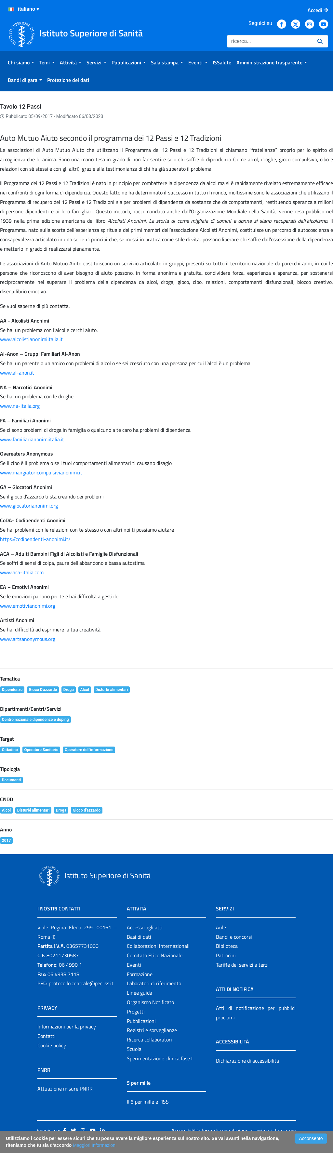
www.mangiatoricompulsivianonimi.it (41, 472)
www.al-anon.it (17, 373)
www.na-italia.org (20, 406)
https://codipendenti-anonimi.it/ (35, 539)
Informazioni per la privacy (66, 1026)
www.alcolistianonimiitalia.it (31, 339)
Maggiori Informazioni (94, 1145)
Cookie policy (51, 1045)
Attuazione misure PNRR (65, 1089)
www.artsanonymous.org (27, 639)
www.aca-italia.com (22, 572)
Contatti (46, 1036)
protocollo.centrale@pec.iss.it (81, 983)
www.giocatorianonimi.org (29, 506)
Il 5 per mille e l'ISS (148, 1102)
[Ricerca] (269, 41)
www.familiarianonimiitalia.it (32, 439)
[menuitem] (21, 62)
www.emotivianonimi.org (27, 606)
